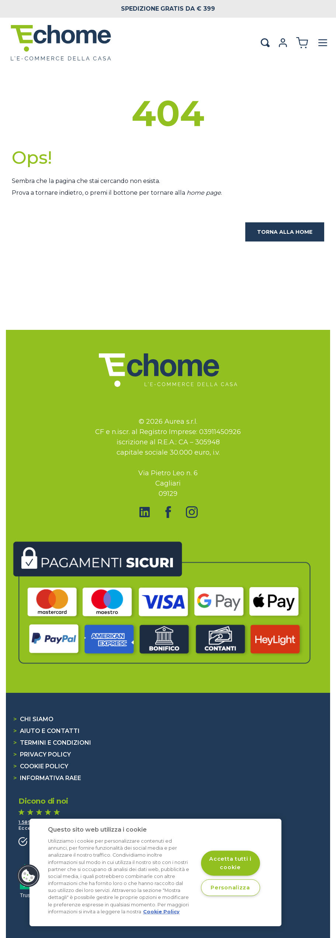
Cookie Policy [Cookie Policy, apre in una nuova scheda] (161, 911)
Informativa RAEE (47, 778)
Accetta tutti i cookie (230, 863)
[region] (155, 872)
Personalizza (230, 887)
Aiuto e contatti (46, 730)
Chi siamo (33, 719)
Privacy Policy (42, 754)
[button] (28, 876)
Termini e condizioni (52, 742)
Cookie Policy (40, 766)
